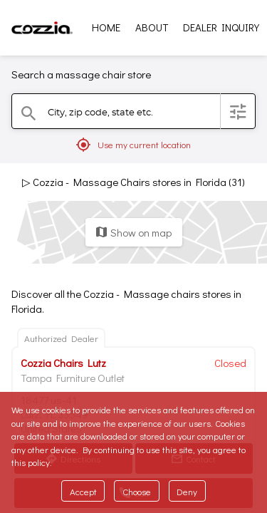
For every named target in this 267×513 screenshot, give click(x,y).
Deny (187, 491)
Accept (83, 491)
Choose (136, 491)
